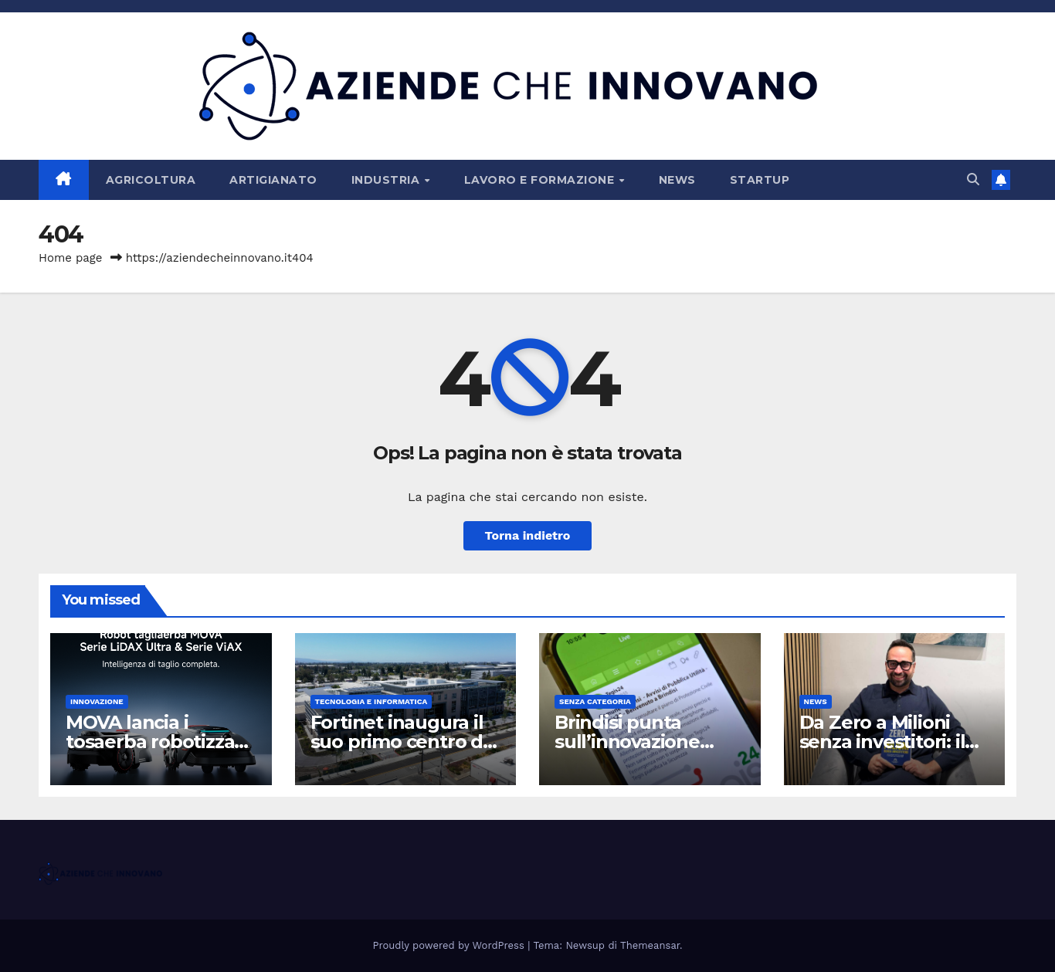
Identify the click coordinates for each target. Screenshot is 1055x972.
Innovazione (97, 701)
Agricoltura (151, 180)
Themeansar (650, 945)
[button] (973, 179)
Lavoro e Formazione (541, 180)
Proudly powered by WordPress (450, 945)
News (677, 180)
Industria (387, 180)
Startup (760, 180)
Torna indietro (528, 535)
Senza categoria (595, 701)
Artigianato (273, 180)
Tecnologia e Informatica (371, 701)
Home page (71, 258)
